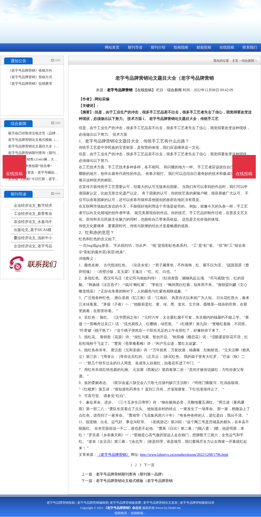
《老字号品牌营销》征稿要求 (30, 83)
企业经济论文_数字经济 (33, 206)
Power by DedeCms (168, 508)
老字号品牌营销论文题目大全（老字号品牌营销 (43, 146)
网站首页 (112, 47)
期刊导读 (135, 47)
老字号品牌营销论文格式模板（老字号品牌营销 (43, 140)
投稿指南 (181, 47)
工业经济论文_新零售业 (33, 214)
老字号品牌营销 (119, 90)
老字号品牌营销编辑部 (92, 502)
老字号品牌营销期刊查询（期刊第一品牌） (40, 153)
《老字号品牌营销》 (113, 455)
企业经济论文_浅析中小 (33, 238)
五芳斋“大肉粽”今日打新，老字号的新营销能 (42, 179)
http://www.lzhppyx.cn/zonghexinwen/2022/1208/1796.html (184, 455)
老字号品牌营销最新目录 (197, 502)
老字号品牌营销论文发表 (160, 502)
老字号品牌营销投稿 (61, 502)
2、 (82, 232)
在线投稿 (227, 47)
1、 (82, 141)
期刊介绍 (158, 47)
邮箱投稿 (204, 47)
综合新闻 (248, 60)
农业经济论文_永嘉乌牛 (33, 222)
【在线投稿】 (144, 90)
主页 (235, 60)
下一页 (149, 465)
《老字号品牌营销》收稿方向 (30, 70)
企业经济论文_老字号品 (33, 246)
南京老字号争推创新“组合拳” (30, 166)
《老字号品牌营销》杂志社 (123, 508)
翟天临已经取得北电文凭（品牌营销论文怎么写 (43, 133)
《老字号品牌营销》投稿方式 (30, 77)
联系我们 (249, 47)
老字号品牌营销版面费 (125, 502)
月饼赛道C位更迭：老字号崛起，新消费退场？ (43, 172)
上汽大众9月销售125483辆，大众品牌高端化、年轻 (46, 159)
